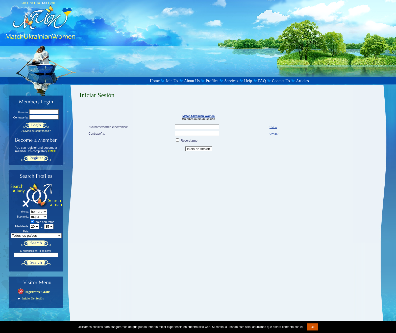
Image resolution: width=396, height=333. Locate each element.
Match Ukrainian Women (198, 115)
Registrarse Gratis (37, 292)
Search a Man (49, 195)
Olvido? (273, 133)
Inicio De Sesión (33, 298)
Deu (52, 2)
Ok (312, 327)
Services (231, 81)
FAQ (262, 81)
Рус (31, 2)
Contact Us (281, 81)
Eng (24, 2)
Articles (302, 81)
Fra (38, 2)
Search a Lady (23, 195)
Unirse (273, 127)
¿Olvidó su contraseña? (36, 130)
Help (248, 81)
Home (155, 81)
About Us (192, 81)
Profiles (212, 81)
